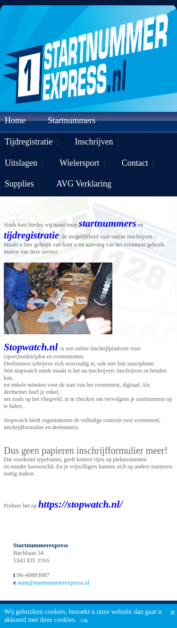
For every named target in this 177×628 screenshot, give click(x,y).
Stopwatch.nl (32, 347)
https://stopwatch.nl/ (80, 504)
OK (84, 620)
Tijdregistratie (28, 141)
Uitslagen (21, 163)
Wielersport (79, 163)
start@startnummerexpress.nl (53, 582)
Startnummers (71, 120)
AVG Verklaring (83, 183)
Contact (135, 163)
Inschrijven (94, 141)
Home (15, 120)
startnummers (107, 223)
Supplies (19, 183)
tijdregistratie (31, 235)
